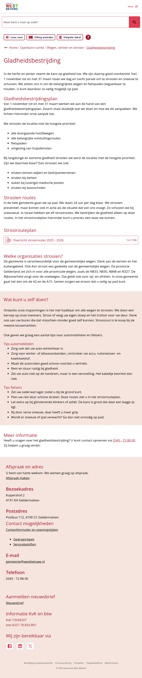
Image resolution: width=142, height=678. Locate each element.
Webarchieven (111, 663)
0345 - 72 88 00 (124, 440)
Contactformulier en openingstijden (32, 529)
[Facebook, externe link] (9, 646)
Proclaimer (79, 663)
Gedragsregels (23, 539)
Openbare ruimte (32, 48)
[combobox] (65, 22)
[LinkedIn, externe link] (20, 646)
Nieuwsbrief (14, 603)
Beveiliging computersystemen (38, 663)
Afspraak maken (18, 478)
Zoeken (133, 21)
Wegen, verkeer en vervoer (65, 48)
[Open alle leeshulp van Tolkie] (88, 37)
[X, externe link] (30, 646)
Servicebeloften (24, 544)
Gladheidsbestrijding (101, 48)
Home (13, 48)
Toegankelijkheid (94, 663)
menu (133, 6)
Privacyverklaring (63, 663)
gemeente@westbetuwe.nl (25, 561)
